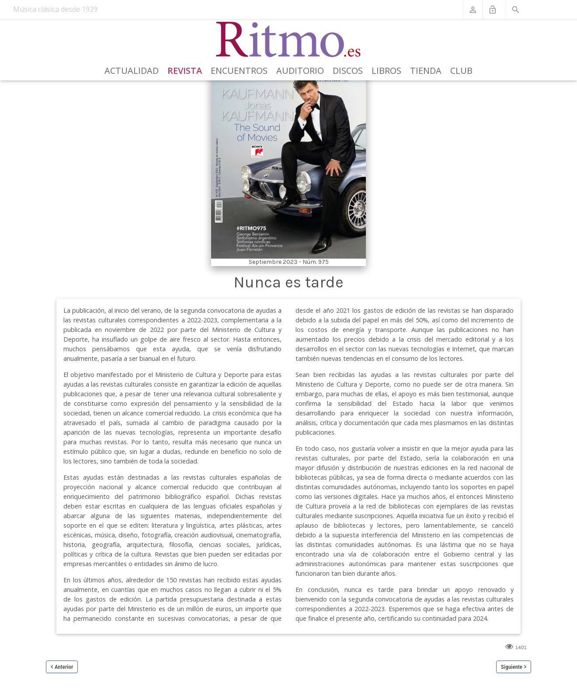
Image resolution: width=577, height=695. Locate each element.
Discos (348, 70)
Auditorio (300, 70)
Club (461, 70)
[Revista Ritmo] (288, 39)
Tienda (425, 70)
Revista (184, 70)
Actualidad (131, 70)
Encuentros (239, 70)
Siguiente (511, 667)
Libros (386, 70)
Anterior (64, 667)
